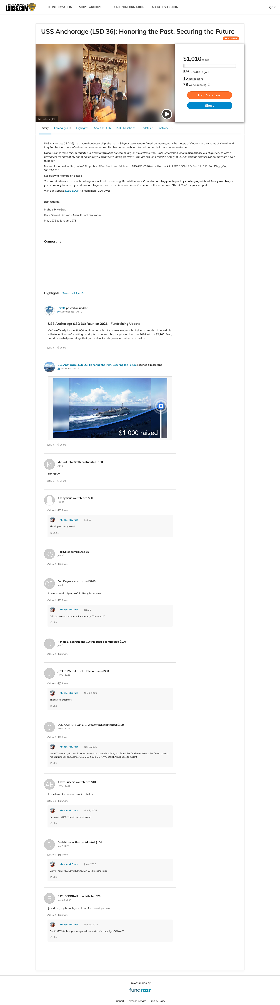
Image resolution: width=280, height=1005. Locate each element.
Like (51, 347)
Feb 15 (61, 501)
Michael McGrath (69, 519)
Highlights (82, 128)
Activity (165, 128)
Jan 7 (60, 645)
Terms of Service (136, 1000)
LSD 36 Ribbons (125, 128)
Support (118, 1000)
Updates (147, 128)
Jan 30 (61, 555)
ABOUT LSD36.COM (165, 7)
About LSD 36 (102, 128)
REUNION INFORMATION (127, 7)
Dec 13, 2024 (64, 899)
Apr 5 (76, 368)
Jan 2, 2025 (63, 845)
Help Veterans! (209, 95)
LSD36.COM (72, 190)
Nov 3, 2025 (64, 674)
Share (209, 105)
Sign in (272, 7)
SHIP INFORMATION (58, 7)
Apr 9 (79, 311)
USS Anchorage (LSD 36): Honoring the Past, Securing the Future (98, 364)
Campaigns (62, 128)
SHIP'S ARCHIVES (91, 7)
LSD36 (62, 308)
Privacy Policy (157, 1000)
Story (45, 128)
